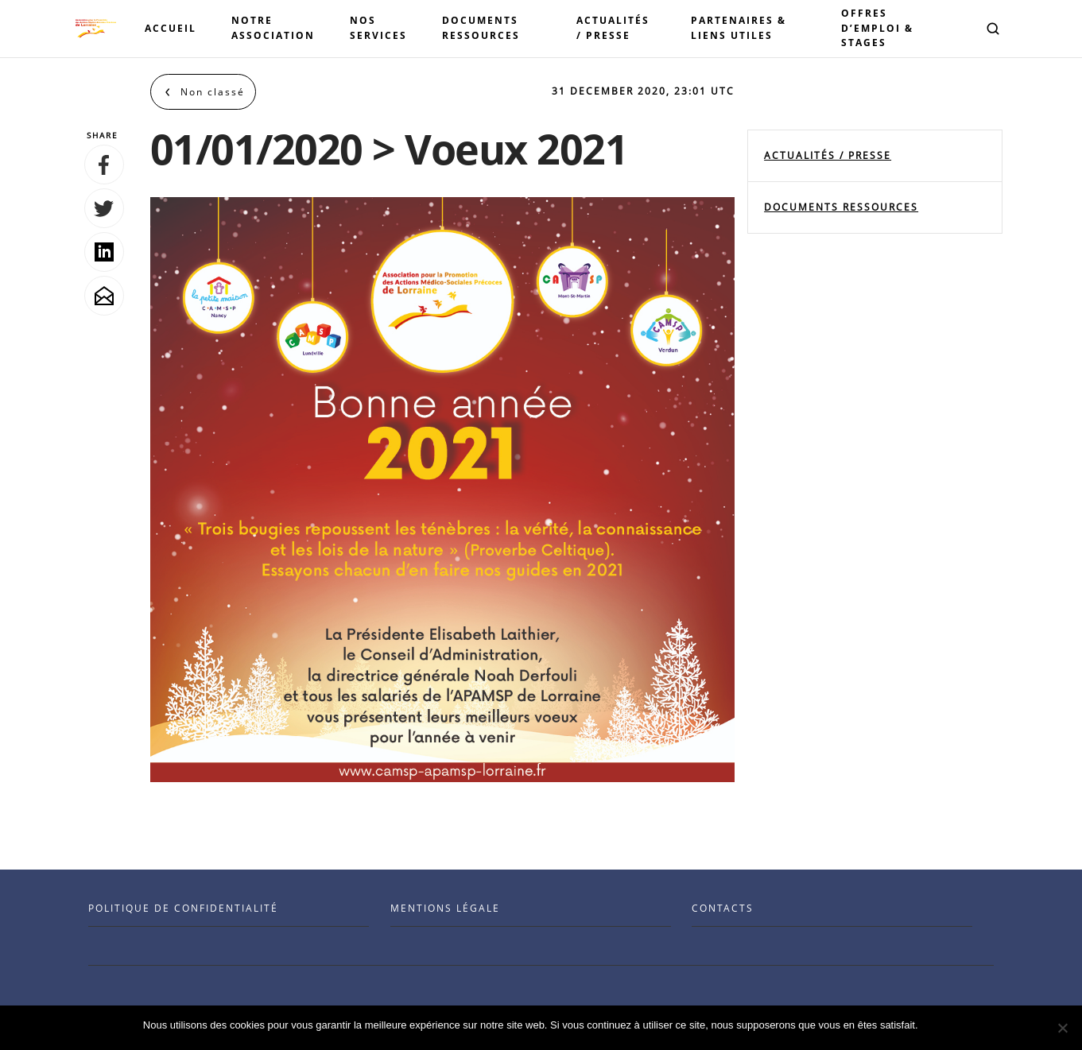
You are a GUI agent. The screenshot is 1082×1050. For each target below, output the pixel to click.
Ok (933, 1025)
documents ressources (841, 207)
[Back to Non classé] (203, 92)
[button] (993, 28)
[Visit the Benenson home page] (95, 28)
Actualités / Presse (827, 155)
